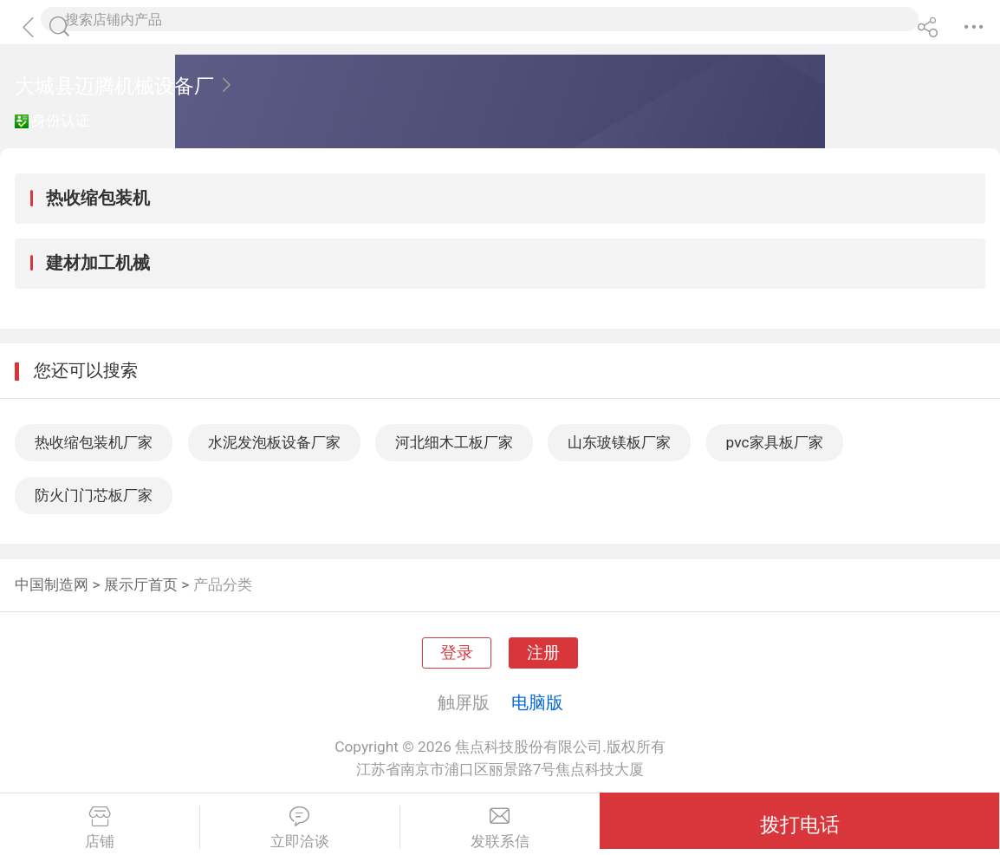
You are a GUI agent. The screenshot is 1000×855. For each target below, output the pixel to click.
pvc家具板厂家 (774, 442)
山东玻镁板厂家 (619, 442)
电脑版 (537, 702)
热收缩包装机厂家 (94, 442)
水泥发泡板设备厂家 (274, 442)
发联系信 (500, 828)
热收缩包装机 (98, 197)
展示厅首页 (141, 584)
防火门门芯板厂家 (94, 495)
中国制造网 (51, 584)
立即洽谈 (299, 828)
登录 (456, 652)
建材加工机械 (98, 262)
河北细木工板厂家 (454, 442)
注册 (543, 652)
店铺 (99, 828)
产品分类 (222, 584)
